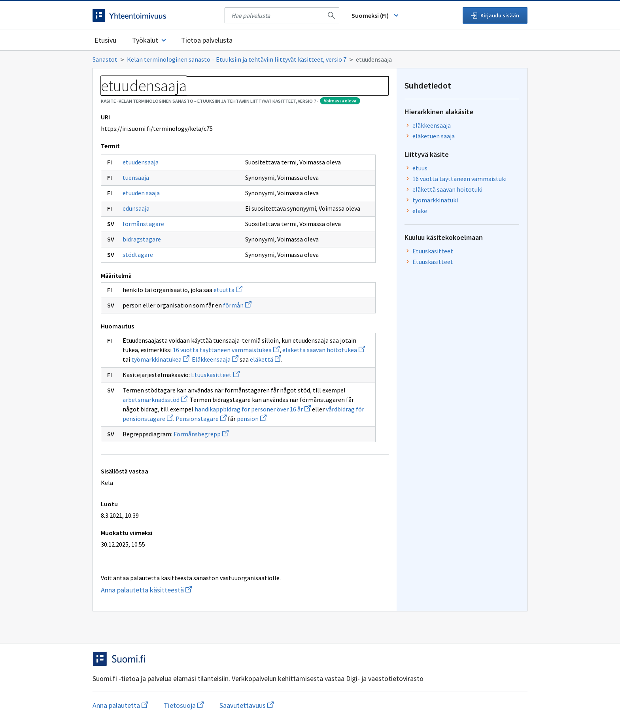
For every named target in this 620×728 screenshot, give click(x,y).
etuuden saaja (141, 193)
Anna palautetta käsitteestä (162, 590)
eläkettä (265, 359)
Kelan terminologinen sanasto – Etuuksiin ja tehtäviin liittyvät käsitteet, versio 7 (236, 59)
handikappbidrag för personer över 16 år (253, 409)
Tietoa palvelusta (206, 40)
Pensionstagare (201, 418)
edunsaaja (136, 208)
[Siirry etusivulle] (155, 15)
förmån (237, 305)
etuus (419, 168)
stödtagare (138, 254)
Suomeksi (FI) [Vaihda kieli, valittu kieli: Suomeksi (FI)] (376, 15)
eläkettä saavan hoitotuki (447, 189)
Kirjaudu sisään (495, 15)
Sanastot (105, 59)
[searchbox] (277, 15)
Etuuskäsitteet (215, 375)
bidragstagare (142, 239)
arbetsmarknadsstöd (155, 400)
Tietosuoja (184, 705)
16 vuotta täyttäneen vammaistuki (459, 179)
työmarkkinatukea (160, 359)
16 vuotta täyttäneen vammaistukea (226, 350)
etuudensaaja (141, 162)
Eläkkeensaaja (215, 359)
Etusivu (105, 40)
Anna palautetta (120, 705)
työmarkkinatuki (435, 200)
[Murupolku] (310, 59)
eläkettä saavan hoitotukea (323, 350)
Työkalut (149, 40)
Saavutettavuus (246, 705)
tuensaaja (136, 177)
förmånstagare (143, 224)
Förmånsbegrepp (201, 434)
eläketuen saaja (433, 136)
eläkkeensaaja (431, 125)
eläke (419, 211)
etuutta (228, 290)
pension (252, 418)
